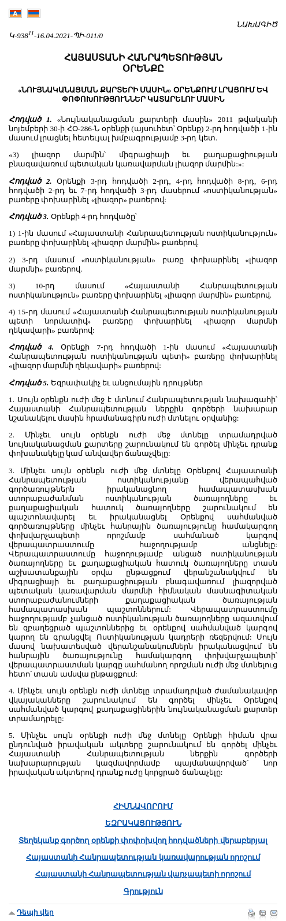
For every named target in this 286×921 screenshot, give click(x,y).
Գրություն (143, 891)
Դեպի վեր (35, 912)
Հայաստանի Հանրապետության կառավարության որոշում (143, 857)
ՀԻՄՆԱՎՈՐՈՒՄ (143, 806)
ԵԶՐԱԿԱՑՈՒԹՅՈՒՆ (143, 823)
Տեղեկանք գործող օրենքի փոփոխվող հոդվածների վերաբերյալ (143, 840)
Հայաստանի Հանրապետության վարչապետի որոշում (143, 874)
